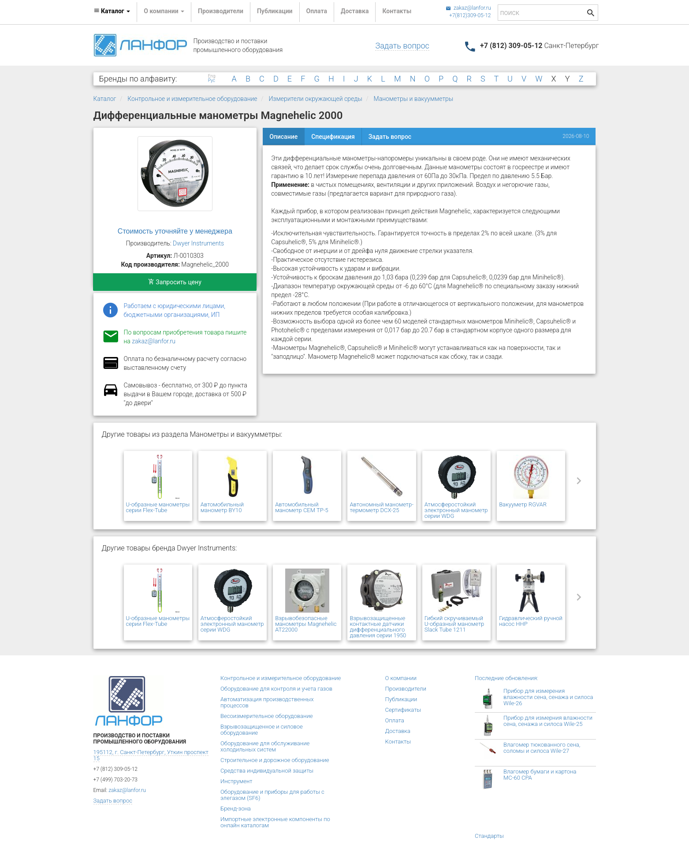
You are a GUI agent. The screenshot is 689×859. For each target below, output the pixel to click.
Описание (283, 136)
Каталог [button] (111, 11)
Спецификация (333, 136)
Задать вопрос (402, 45)
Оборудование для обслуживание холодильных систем (264, 746)
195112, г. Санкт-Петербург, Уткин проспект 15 (151, 755)
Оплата (316, 11)
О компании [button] (164, 11)
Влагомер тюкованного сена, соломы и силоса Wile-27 (541, 747)
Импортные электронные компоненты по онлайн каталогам (275, 822)
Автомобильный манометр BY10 (222, 507)
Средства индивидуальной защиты (266, 770)
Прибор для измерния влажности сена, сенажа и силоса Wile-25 (547, 720)
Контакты (396, 11)
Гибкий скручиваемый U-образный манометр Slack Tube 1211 (454, 624)
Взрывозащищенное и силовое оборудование (261, 729)
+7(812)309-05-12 (470, 15)
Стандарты (489, 836)
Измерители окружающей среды (315, 98)
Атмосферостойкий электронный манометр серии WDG (456, 510)
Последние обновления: (506, 678)
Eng (212, 76)
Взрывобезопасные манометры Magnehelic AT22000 (305, 624)
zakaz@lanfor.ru (468, 8)
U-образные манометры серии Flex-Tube (158, 507)
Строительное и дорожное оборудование (274, 760)
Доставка (355, 11)
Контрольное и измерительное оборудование (192, 98)
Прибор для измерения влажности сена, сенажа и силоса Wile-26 (548, 697)
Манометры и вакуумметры (414, 98)
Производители (220, 11)
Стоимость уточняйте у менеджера (175, 231)
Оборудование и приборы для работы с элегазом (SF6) (272, 794)
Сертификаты (403, 710)
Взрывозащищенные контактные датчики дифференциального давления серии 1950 (378, 627)
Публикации (275, 11)
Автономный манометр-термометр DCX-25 (381, 507)
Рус (211, 80)
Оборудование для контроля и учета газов (276, 688)
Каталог (104, 98)
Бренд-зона (235, 808)
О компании (401, 678)
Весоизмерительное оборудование (266, 716)
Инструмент (236, 781)
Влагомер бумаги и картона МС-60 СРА (540, 774)
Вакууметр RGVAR (523, 504)
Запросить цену (174, 282)
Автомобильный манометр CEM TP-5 (301, 507)
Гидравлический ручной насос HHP (530, 621)
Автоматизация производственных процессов (267, 702)
